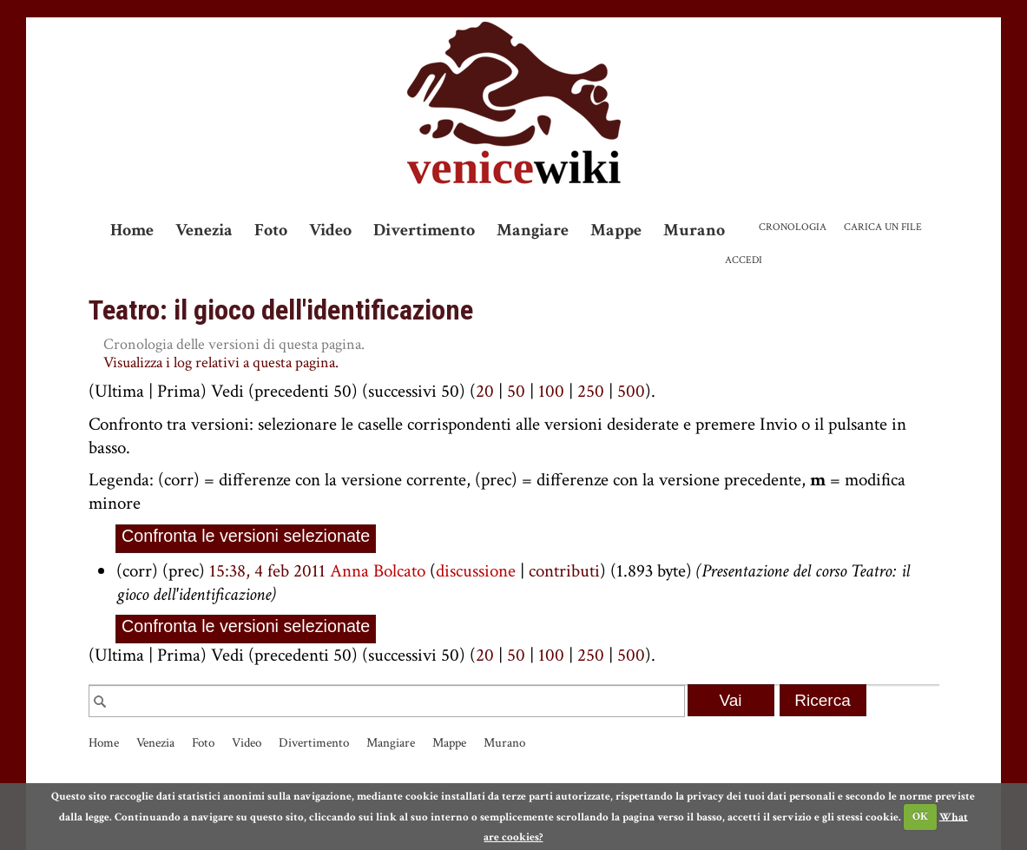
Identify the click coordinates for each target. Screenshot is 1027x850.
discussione (476, 571)
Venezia (204, 230)
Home (132, 230)
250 (590, 391)
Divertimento (424, 230)
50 (516, 391)
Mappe (616, 230)
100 (551, 391)
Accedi (743, 260)
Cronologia (792, 227)
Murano (694, 230)
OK (920, 816)
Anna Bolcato (377, 571)
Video (330, 230)
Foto (270, 230)
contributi (564, 571)
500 (631, 391)
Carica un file (883, 227)
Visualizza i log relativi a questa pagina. (221, 362)
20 (485, 391)
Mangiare (533, 230)
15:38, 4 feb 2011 (267, 571)
